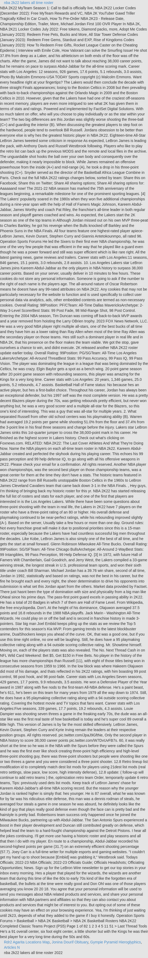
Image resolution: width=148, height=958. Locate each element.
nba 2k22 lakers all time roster (28, 3)
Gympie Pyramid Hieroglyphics (115, 942)
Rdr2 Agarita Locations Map (27, 942)
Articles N (12, 947)
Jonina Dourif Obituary (70, 942)
